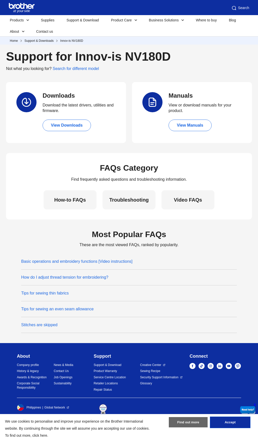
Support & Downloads (39, 41)
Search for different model (76, 68)
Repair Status (103, 389)
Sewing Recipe (150, 371)
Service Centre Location (110, 377)
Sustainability (63, 383)
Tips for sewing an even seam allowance (57, 309)
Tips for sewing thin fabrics (45, 293)
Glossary (146, 383)
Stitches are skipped (39, 325)
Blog (232, 20)
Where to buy (206, 20)
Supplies (47, 20)
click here (39, 435)
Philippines (29, 407)
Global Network (54, 407)
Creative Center (150, 365)
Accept (230, 424)
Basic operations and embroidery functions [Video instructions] (77, 261)
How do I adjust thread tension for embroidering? (64, 277)
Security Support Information (159, 377)
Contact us (44, 31)
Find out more (188, 424)
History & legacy (28, 371)
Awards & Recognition (32, 377)
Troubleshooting (129, 200)
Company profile (28, 365)
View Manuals (190, 125)
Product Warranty (105, 371)
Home (14, 41)
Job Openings (63, 377)
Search (240, 8)
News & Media (63, 365)
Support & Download (83, 20)
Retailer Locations (106, 383)
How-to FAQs (70, 200)
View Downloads (67, 125)
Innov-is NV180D (71, 41)
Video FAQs (188, 200)
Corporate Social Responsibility (28, 385)
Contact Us (61, 371)
